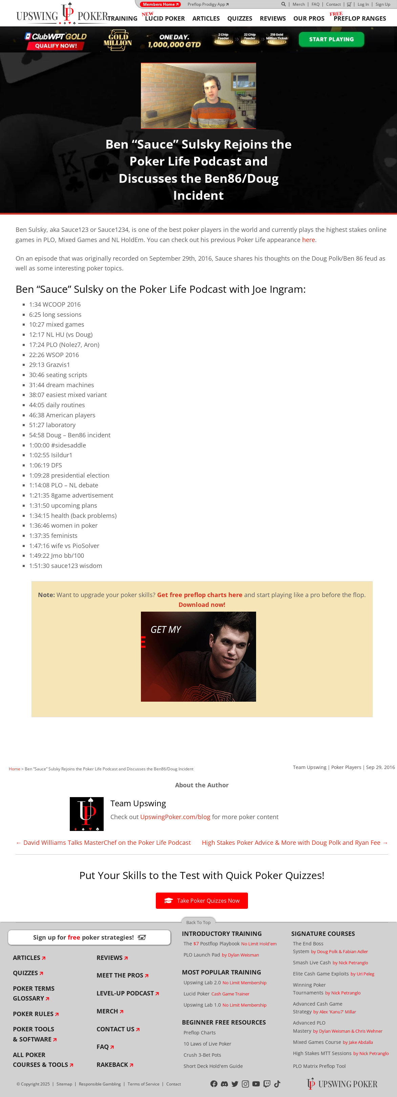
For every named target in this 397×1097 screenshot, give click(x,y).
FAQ (315, 4)
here (308, 240)
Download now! (202, 604)
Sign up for (89, 937)
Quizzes (25, 973)
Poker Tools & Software (33, 1034)
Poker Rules (33, 1014)
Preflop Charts (200, 1032)
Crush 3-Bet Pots (202, 1055)
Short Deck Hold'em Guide (213, 1066)
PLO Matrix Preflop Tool (319, 1066)
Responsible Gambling (100, 1084)
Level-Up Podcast (125, 993)
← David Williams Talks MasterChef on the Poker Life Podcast (103, 842)
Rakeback (112, 1064)
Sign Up (383, 4)
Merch (299, 4)
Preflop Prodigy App (206, 4)
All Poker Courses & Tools (40, 1060)
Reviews (110, 957)
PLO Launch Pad (221, 954)
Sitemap (64, 1084)
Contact (333, 4)
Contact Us (115, 1029)
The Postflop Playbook (230, 943)
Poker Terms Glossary (34, 993)
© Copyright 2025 (33, 1084)
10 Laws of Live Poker (207, 1043)
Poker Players (346, 767)
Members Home (159, 4)
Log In (363, 4)
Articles (26, 957)
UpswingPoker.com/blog (175, 817)
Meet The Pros (120, 975)
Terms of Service (144, 1084)
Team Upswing (310, 767)
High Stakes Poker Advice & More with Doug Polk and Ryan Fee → (295, 842)
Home (14, 769)
